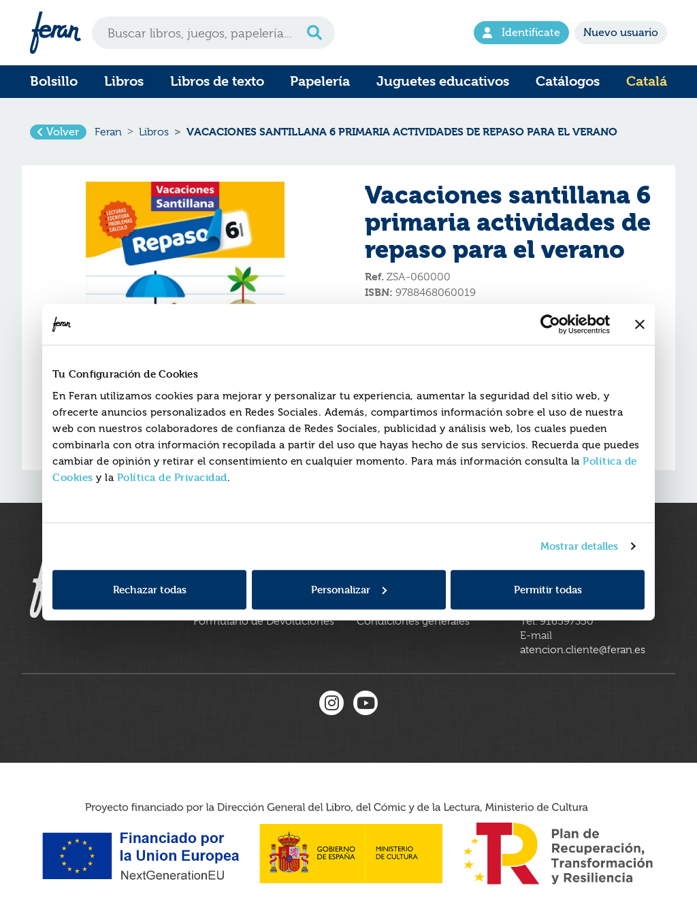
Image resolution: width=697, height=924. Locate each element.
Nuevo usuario (620, 32)
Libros (124, 81)
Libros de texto (217, 81)
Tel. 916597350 (557, 621)
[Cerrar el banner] (640, 324)
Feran (108, 132)
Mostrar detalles (579, 546)
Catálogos (568, 81)
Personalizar (349, 588)
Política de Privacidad (172, 476)
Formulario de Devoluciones (263, 621)
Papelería (320, 81)
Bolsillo (54, 81)
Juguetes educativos (442, 81)
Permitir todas (548, 588)
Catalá (646, 81)
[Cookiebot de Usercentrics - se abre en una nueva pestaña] (550, 324)
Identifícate (521, 32)
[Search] (213, 32)
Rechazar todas (150, 588)
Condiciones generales (413, 621)
